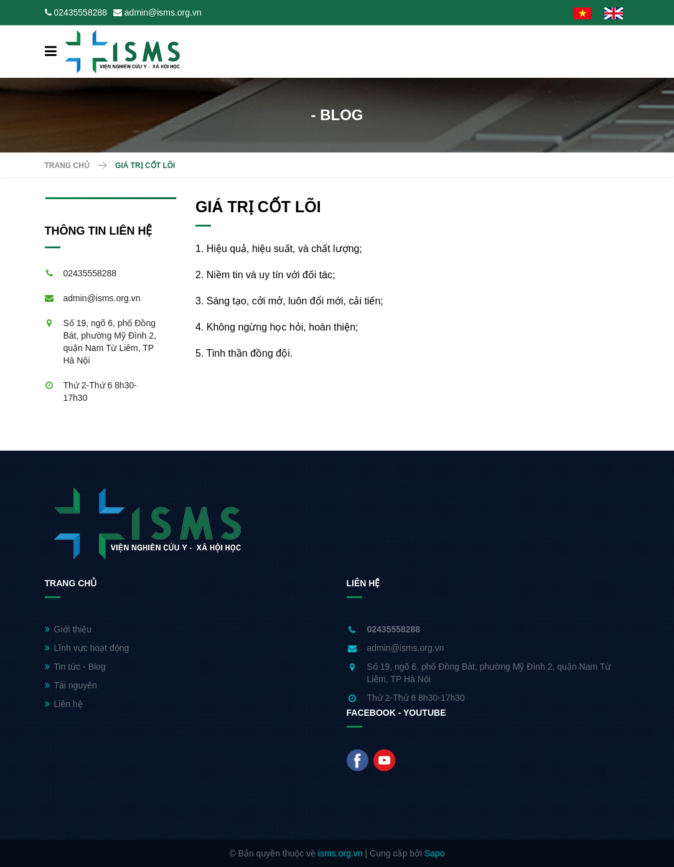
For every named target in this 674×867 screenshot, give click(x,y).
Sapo (434, 853)
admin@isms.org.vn (163, 12)
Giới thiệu (68, 629)
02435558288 (80, 12)
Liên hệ (64, 704)
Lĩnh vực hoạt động (87, 648)
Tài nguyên (71, 685)
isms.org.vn (340, 853)
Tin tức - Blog (75, 667)
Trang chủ (67, 165)
